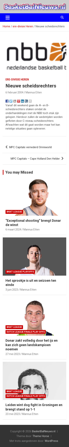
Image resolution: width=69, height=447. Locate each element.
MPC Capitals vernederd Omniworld (30, 147)
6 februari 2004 (14, 92)
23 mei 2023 (13, 414)
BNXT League (14, 211)
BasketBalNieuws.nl (43, 431)
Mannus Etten (34, 92)
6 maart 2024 (13, 229)
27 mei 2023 (13, 354)
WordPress (51, 441)
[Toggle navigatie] (8, 17)
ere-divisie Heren (17, 79)
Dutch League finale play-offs (26, 332)
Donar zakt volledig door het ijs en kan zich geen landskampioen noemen (32, 345)
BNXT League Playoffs (20, 271)
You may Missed (19, 172)
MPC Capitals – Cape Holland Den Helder (35, 158)
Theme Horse (41, 436)
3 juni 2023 (12, 289)
